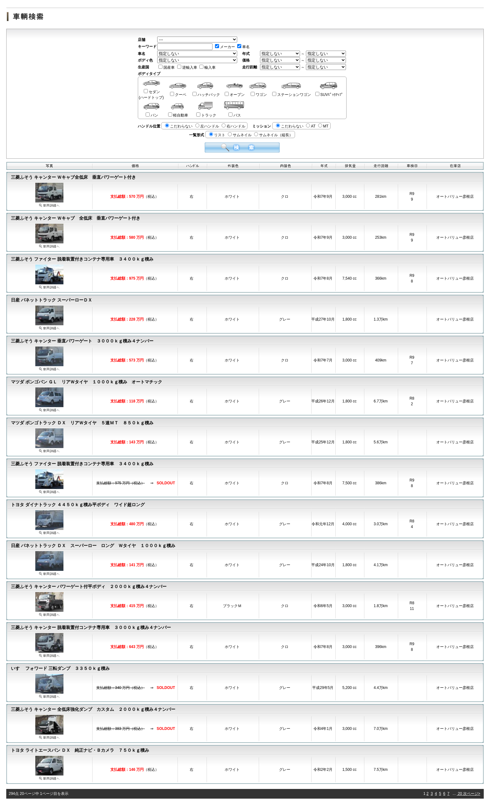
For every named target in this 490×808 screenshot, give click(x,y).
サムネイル (240, 135)
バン (152, 115)
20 (460, 793)
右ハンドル (233, 126)
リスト (217, 135)
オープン (235, 94)
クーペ (178, 94)
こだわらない (178, 126)
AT (310, 126)
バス (234, 115)
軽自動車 (178, 115)
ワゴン (259, 94)
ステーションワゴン (291, 94)
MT (323, 126)
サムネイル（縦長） (273, 135)
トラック (206, 115)
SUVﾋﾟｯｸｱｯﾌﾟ (329, 94)
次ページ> (471, 793)
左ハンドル (207, 126)
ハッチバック (206, 94)
